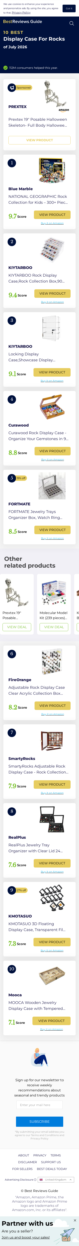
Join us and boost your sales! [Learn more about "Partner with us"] (26, 1237)
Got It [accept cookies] (69, 8)
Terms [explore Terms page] (56, 1155)
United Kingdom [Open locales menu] (56, 1179)
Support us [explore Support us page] (51, 1162)
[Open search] (72, 23)
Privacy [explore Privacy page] (39, 1155)
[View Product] (39, 114)
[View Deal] (17, 604)
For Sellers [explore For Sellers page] (22, 1169)
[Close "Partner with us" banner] (75, 1220)
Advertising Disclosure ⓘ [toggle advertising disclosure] (20, 1179)
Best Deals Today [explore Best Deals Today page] (52, 1169)
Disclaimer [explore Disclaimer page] (27, 1162)
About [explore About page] (23, 1155)
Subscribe (39, 1122)
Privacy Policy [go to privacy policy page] (21, 12)
